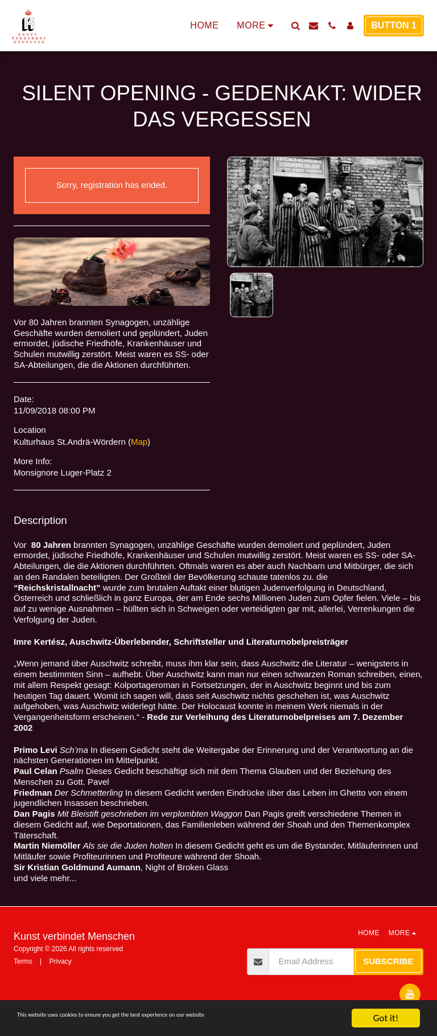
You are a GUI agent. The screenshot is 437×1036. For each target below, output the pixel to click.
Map (139, 442)
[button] (295, 25)
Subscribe (388, 961)
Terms (23, 961)
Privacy (60, 961)
